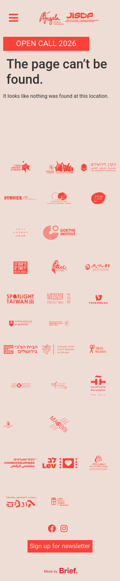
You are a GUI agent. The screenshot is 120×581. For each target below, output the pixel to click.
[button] (13, 18)
